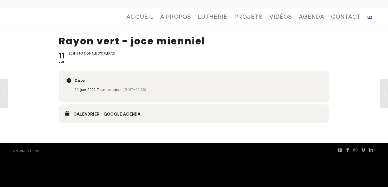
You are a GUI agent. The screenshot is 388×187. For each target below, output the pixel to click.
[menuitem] (140, 18)
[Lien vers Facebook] (348, 150)
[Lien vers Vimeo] (363, 150)
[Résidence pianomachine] (384, 93)
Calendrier (86, 114)
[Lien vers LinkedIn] (371, 150)
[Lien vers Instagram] (355, 150)
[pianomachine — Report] (4, 93)
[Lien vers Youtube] (340, 150)
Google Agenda (122, 114)
